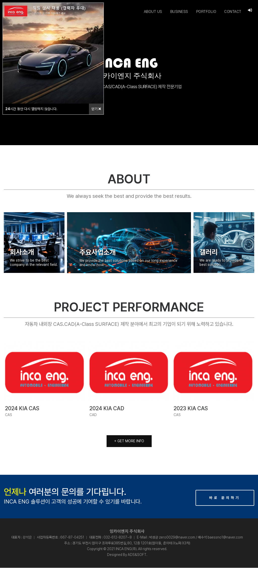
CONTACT (232, 12)
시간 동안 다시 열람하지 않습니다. (31, 109)
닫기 (96, 109)
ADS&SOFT (137, 555)
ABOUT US (153, 12)
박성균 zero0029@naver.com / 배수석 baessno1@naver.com (196, 537)
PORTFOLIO (206, 12)
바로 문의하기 (224, 498)
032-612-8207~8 (118, 537)
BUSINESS (179, 12)
